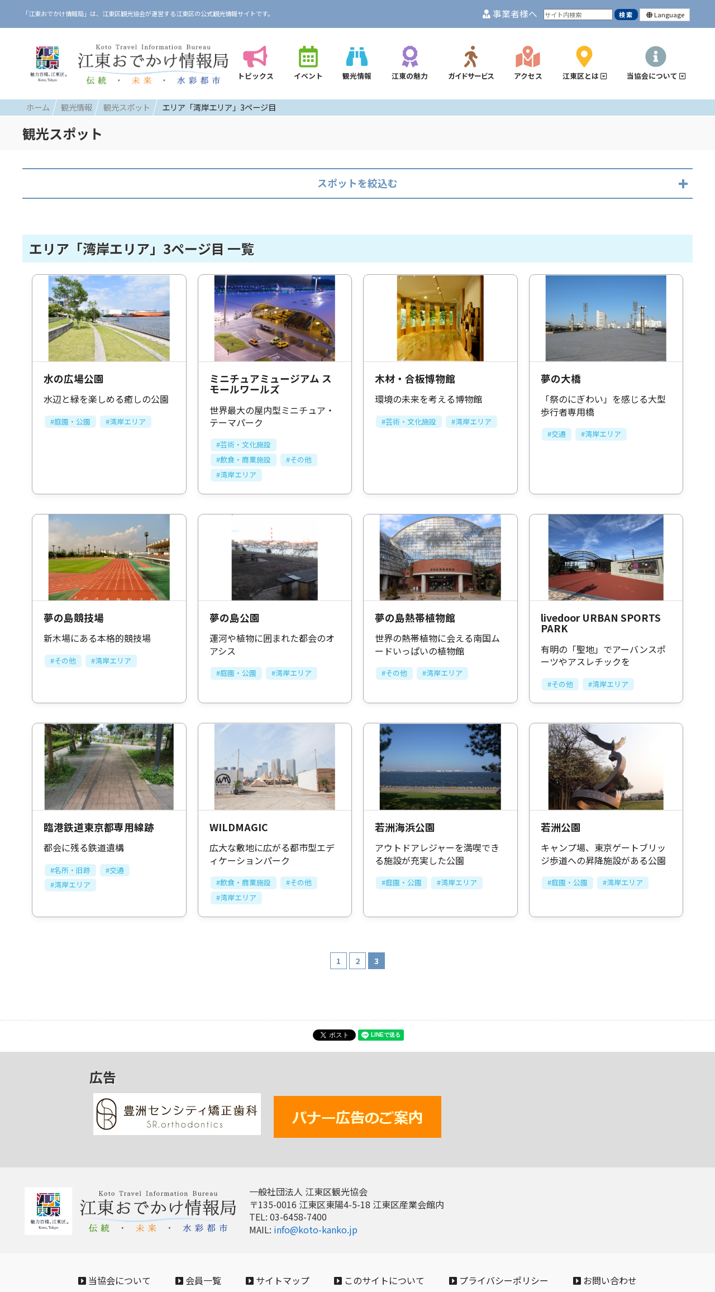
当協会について (114, 1280)
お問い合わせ (605, 1280)
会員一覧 (198, 1280)
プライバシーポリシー (499, 1280)
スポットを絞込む (357, 183)
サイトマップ (277, 1280)
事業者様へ (510, 13)
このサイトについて (379, 1280)
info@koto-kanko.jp (316, 1229)
